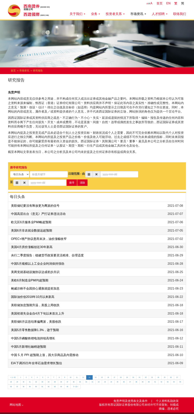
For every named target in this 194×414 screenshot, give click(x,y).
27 (177, 377)
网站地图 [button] (16, 404)
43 (105, 382)
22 (145, 377)
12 (83, 377)
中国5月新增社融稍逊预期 (28, 346)
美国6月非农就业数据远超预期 (31, 230)
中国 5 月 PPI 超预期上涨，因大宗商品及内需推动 (44, 355)
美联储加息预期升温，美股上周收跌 (35, 305)
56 (11, 386)
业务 (95, 14)
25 (164, 377)
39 (80, 382)
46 (123, 382)
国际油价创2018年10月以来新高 (32, 296)
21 (139, 377)
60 (36, 386)
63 (55, 386)
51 (155, 382)
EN (168, 3)
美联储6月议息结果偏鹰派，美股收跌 (36, 321)
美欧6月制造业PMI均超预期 (29, 280)
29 (17, 382)
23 (152, 377)
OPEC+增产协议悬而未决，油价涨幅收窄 (39, 238)
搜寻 (71, 182)
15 (102, 377)
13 (89, 377)
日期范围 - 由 (76, 173)
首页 (159, 3)
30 (23, 382)
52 (161, 382)
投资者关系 (115, 14)
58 (23, 386)
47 (130, 382)
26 (171, 377)
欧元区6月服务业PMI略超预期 (31, 222)
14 (95, 377)
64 (61, 386)
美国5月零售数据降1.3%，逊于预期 (35, 330)
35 (55, 382)
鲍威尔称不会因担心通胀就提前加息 (35, 288)
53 (167, 382)
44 (111, 382)
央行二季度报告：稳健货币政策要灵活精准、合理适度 (47, 255)
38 (73, 382)
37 (67, 382)
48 (136, 382)
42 (98, 382)
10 (70, 377)
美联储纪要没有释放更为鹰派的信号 (35, 205)
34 (48, 382)
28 (11, 382)
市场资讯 (138, 14)
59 (30, 386)
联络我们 (179, 14)
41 (92, 382)
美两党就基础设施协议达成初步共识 (35, 272)
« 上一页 (13, 377)
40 (86, 382)
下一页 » (75, 386)
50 (149, 382)
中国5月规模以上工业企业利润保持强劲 (37, 263)
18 (120, 377)
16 (108, 377)
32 (36, 382)
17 (114, 377)
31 (30, 382)
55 (180, 382)
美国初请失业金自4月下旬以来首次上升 (37, 313)
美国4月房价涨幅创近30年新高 (31, 247)
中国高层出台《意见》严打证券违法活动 (38, 213)
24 (158, 377)
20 (133, 377)
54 (174, 382)
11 (77, 377)
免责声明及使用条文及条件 (130, 400)
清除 (82, 182)
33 (42, 382)
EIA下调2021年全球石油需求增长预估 (36, 363)
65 (67, 386)
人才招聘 (159, 14)
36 (61, 382)
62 (48, 386)
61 (42, 386)
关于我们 (77, 14)
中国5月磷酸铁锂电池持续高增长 (33, 338)
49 (142, 382)
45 (117, 382)
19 (127, 377)
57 (17, 386)
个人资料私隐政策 (167, 400)
